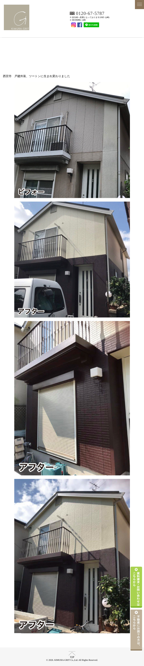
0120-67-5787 (90, 13)
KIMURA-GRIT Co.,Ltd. (72, 32)
